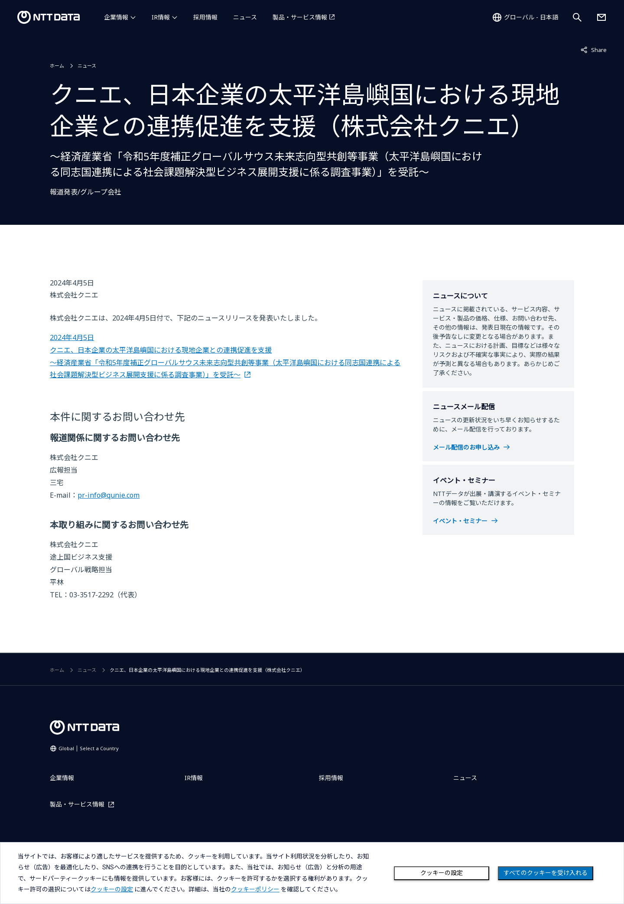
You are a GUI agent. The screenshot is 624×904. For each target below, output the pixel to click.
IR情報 (161, 17)
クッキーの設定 (441, 872)
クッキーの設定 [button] (112, 889)
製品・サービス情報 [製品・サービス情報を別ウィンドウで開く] (300, 17)
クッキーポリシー (255, 889)
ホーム (57, 65)
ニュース (245, 17)
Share (594, 49)
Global (88, 748)
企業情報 (116, 17)
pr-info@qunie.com (109, 495)
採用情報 (205, 17)
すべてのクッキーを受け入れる (546, 872)
